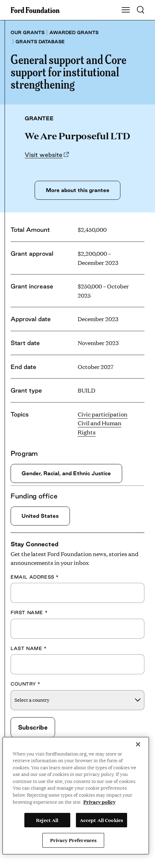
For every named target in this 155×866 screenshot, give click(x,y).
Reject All (47, 819)
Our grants (27, 32)
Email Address (35, 576)
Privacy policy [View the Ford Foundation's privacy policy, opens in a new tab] (99, 801)
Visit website (43, 154)
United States (40, 516)
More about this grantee (77, 190)
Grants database (40, 41)
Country (25, 684)
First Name (29, 612)
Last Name (29, 648)
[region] (75, 796)
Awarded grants (74, 32)
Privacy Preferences (73, 839)
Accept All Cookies (101, 819)
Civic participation (102, 414)
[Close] (138, 744)
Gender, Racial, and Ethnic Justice (67, 473)
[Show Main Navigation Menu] (125, 10)
